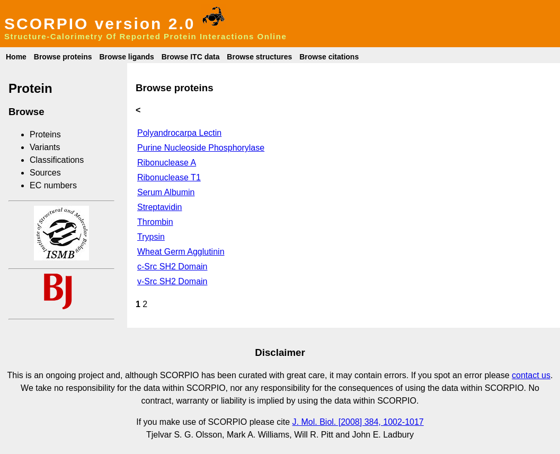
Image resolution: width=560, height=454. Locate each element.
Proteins (45, 134)
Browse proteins (63, 57)
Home (16, 57)
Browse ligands (126, 57)
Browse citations (329, 57)
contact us (531, 375)
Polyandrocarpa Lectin (179, 132)
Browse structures (259, 57)
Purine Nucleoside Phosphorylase (200, 147)
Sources (45, 172)
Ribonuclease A (166, 162)
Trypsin (151, 236)
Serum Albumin (166, 192)
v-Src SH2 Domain (172, 281)
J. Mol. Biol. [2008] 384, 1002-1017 (358, 421)
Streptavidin (159, 207)
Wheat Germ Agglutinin (181, 251)
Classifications (57, 159)
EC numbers (53, 185)
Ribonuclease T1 (169, 177)
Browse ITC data (191, 57)
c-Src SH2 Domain (172, 266)
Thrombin (155, 221)
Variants (45, 147)
